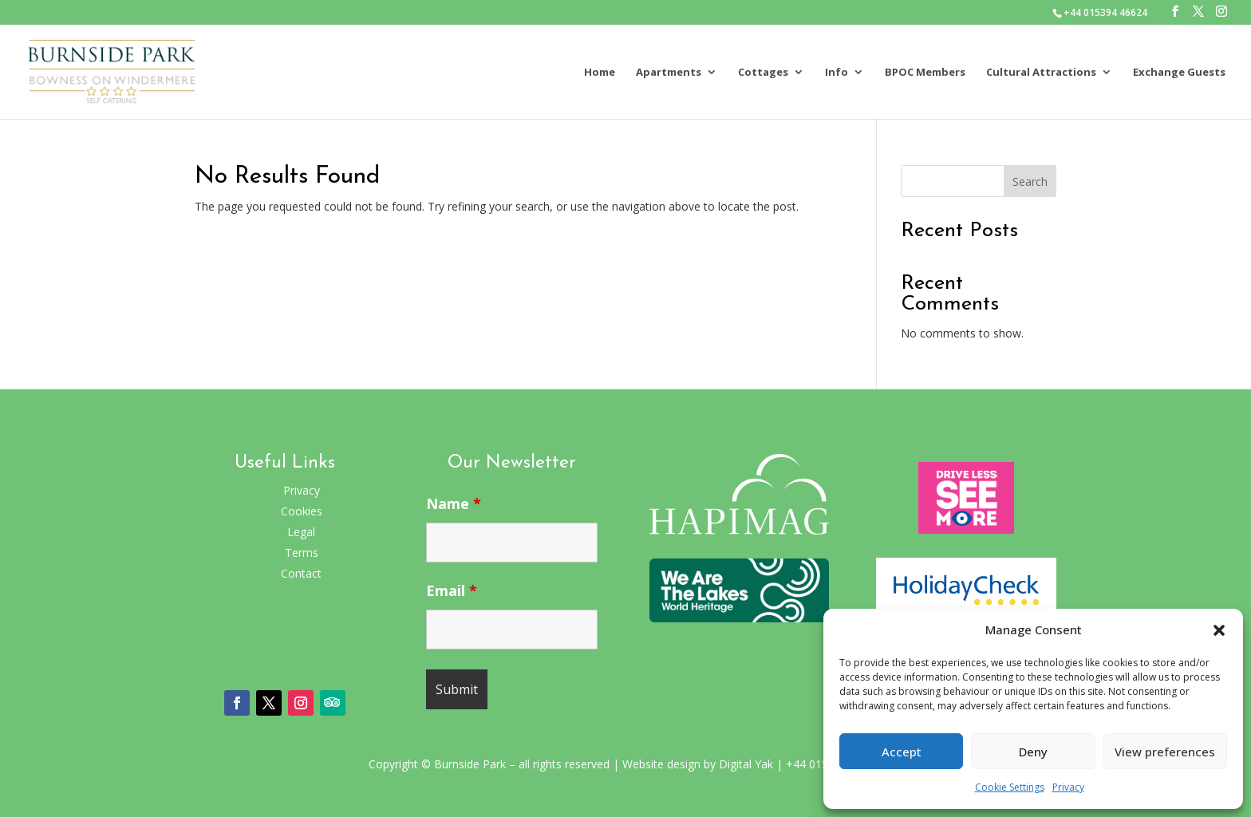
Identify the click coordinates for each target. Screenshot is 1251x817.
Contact (301, 573)
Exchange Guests (1179, 72)
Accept (901, 752)
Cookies (301, 511)
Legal (301, 531)
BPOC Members (925, 72)
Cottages (763, 72)
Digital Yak (746, 764)
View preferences (1165, 752)
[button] (1219, 630)
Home (599, 72)
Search (1030, 181)
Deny (1033, 752)
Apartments (668, 72)
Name (453, 503)
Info (836, 72)
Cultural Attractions (1041, 72)
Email (451, 590)
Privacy (1068, 787)
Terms (301, 552)
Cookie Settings (1009, 787)
